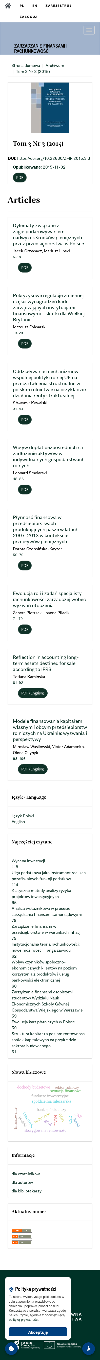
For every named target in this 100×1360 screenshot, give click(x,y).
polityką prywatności (23, 1320)
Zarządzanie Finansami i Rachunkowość (40, 48)
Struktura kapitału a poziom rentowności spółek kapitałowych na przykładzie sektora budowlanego (49, 1039)
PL (22, 6)
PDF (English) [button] (32, 693)
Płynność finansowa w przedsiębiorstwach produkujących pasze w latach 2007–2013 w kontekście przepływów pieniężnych (45, 529)
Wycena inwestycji (28, 860)
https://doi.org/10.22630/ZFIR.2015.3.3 (53, 158)
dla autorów (22, 1182)
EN (34, 6)
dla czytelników (26, 1173)
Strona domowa (25, 65)
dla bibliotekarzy (27, 1190)
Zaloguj (28, 17)
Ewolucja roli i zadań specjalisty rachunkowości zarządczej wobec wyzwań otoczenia (49, 599)
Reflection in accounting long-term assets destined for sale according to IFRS (46, 663)
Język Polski (23, 815)
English (18, 821)
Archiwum (55, 65)
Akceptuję (38, 1332)
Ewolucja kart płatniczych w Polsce (43, 1021)
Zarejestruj (59, 6)
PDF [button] (19, 177)
